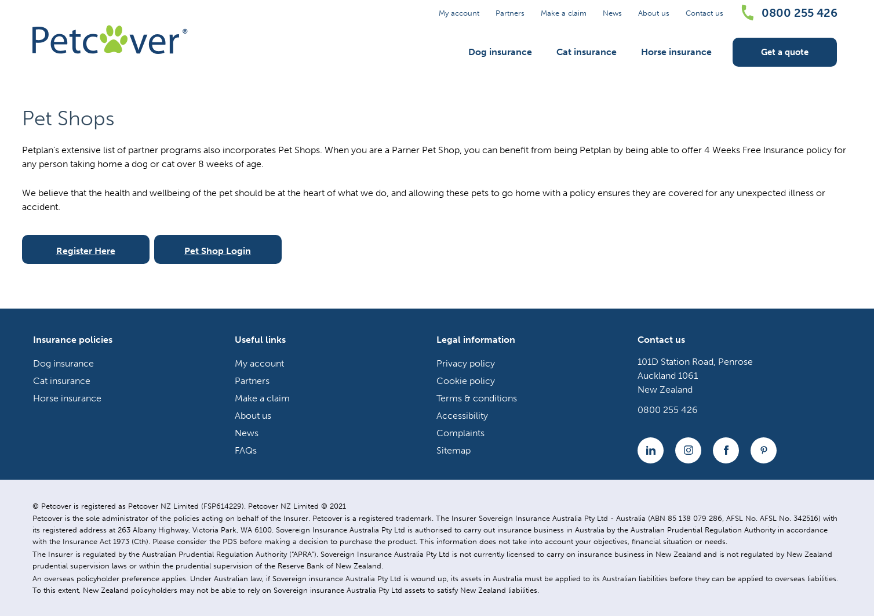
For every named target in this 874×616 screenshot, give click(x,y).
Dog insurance (500, 51)
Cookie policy (465, 380)
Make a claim (564, 13)
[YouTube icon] (764, 450)
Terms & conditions (476, 398)
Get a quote (785, 52)
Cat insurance (586, 51)
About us (653, 13)
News (612, 13)
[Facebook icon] (726, 450)
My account (459, 13)
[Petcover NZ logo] (110, 39)
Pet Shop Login (217, 250)
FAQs (246, 450)
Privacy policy (465, 363)
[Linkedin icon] (651, 450)
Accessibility (462, 415)
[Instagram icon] (688, 450)
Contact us (704, 13)
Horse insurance (676, 51)
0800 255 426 (799, 13)
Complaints (460, 433)
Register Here (85, 250)
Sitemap (453, 450)
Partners (510, 13)
